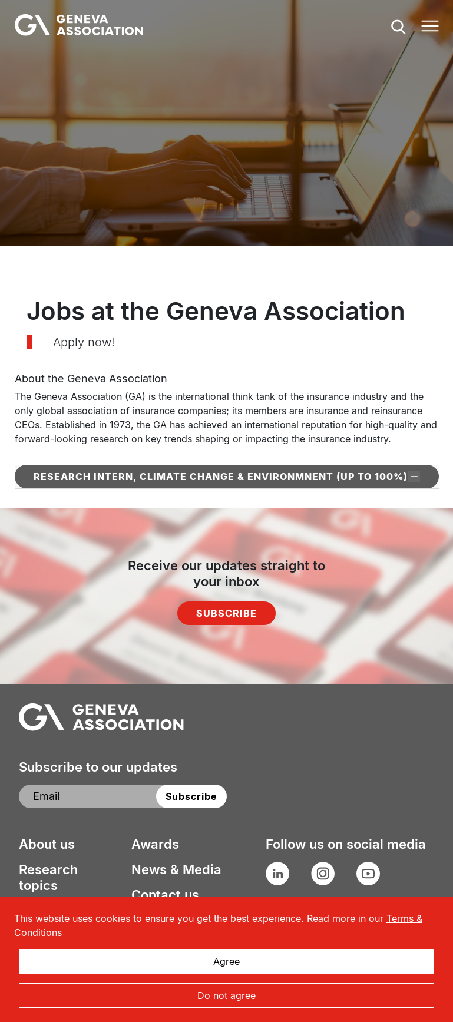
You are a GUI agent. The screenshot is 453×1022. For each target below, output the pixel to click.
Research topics (48, 877)
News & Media (176, 869)
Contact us (165, 894)
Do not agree (226, 995)
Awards (155, 844)
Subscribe (226, 613)
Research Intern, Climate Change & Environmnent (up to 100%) (227, 476)
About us (47, 844)
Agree (226, 961)
